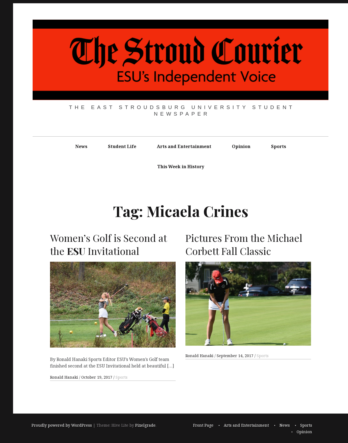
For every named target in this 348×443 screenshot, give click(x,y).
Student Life (122, 146)
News (81, 146)
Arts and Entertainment (184, 146)
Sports (278, 146)
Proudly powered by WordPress (62, 425)
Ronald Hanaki (64, 377)
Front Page (203, 425)
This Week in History (180, 167)
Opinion (241, 146)
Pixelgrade (145, 425)
